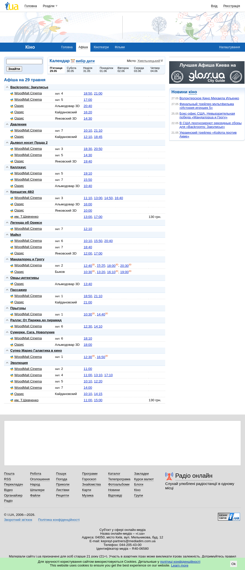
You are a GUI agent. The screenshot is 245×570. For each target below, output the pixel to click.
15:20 (101, 266)
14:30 (88, 118)
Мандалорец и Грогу (27, 259)
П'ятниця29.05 (56, 69)
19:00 (124, 272)
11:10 (88, 198)
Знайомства (91, 484)
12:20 (98, 381)
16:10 (111, 272)
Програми (89, 473)
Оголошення (40, 479)
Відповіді (115, 495)
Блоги (138, 484)
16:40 (118, 198)
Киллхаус (18, 167)
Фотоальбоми (119, 484)
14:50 (108, 198)
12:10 (88, 137)
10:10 (88, 130)
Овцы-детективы (24, 278)
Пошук (61, 473)
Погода (61, 479)
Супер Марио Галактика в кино (36, 350)
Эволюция (19, 363)
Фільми (120, 47)
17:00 (88, 100)
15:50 (88, 180)
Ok (233, 564)
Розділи (48, 6)
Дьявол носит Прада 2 (29, 142)
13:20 (101, 272)
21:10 (98, 130)
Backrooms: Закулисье (29, 87)
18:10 (88, 338)
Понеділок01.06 (106, 69)
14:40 (101, 314)
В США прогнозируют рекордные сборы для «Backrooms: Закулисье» (210, 125)
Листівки (62, 490)
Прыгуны (18, 308)
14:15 (98, 394)
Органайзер (13, 495)
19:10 (88, 173)
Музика (87, 495)
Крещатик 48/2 (22, 192)
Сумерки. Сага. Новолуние (32, 332)
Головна (31, 6)
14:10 (98, 326)
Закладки (141, 473)
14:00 (88, 387)
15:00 (98, 400)
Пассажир (18, 290)
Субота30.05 (71, 69)
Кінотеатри (101, 47)
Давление (18, 124)
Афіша (83, 47)
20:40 (88, 106)
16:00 (88, 204)
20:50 (98, 149)
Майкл (15, 234)
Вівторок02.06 (123, 69)
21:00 (98, 93)
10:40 (88, 186)
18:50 (88, 93)
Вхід (214, 6)
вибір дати (85, 61)
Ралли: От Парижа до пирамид (36, 320)
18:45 (98, 137)
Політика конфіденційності (59, 520)
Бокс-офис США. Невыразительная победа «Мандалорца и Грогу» (207, 115)
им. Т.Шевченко (24, 216)
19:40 (88, 161)
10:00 (88, 210)
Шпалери (37, 490)
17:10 (108, 375)
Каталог (114, 473)
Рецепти (62, 495)
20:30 (124, 266)
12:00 (88, 253)
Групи (138, 495)
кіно (193, 92)
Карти (86, 490)
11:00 (88, 369)
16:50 (101, 357)
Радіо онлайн (194, 475)
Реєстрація (231, 6)
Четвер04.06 (155, 69)
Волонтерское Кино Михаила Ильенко (209, 98)
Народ (35, 484)
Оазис (17, 106)
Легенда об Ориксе (26, 222)
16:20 (88, 112)
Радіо (8, 501)
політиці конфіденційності (180, 561)
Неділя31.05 (87, 69)
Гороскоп (89, 479)
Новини (114, 490)
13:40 (88, 284)
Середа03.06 (139, 69)
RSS (7, 479)
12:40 (88, 266)
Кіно (137, 490)
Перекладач (13, 484)
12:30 (88, 326)
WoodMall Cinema (26, 93)
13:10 (98, 375)
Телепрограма (119, 479)
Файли (35, 495)
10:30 (88, 272)
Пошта (9, 473)
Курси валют (144, 479)
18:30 (88, 149)
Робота (35, 473)
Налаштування (229, 47)
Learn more (180, 565)
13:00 (98, 198)
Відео (8, 490)
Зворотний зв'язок (18, 520)
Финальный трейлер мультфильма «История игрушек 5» (206, 106)
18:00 (111, 266)
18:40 (88, 247)
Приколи (62, 484)
